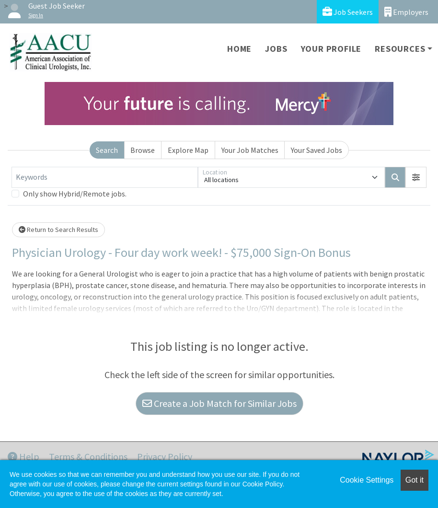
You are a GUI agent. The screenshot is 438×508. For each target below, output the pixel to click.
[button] (415, 177)
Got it (414, 480)
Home (239, 48)
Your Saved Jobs (316, 150)
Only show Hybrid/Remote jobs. (75, 193)
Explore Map (188, 150)
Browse (142, 150)
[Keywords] (105, 177)
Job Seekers (348, 12)
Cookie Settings (366, 480)
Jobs (276, 48)
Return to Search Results (58, 229)
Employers (406, 12)
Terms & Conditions (88, 456)
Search (107, 150)
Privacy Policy (164, 456)
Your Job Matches (249, 150)
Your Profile (331, 48)
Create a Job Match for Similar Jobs (219, 403)
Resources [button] (400, 48)
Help (23, 456)
